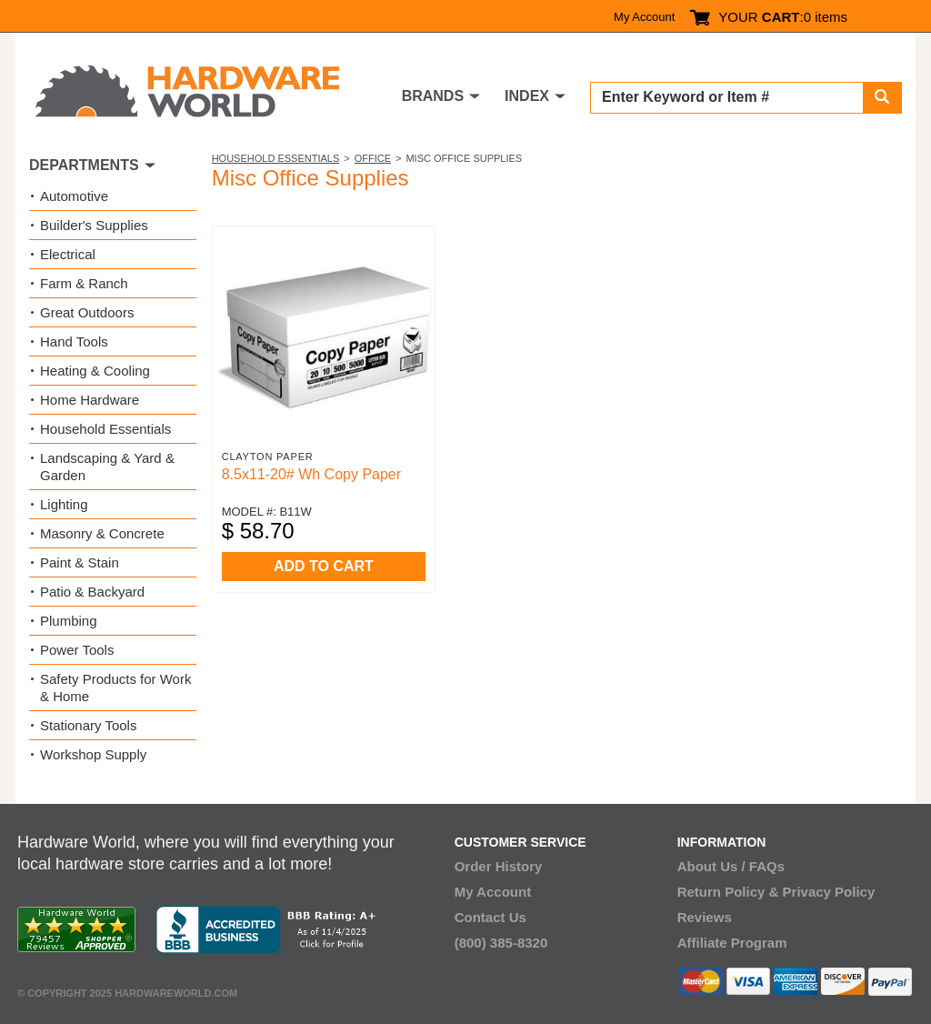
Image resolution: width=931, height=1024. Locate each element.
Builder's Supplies (94, 225)
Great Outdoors (87, 312)
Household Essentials (276, 158)
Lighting (64, 504)
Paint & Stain (79, 562)
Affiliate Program (732, 942)
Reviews (704, 917)
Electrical (67, 254)
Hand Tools (74, 341)
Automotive (74, 196)
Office (373, 158)
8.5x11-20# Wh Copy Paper (311, 474)
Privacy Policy (829, 891)
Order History (499, 866)
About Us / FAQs (731, 866)
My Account (644, 17)
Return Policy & (728, 891)
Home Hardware (89, 399)
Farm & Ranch (84, 283)
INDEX (527, 96)
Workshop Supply (93, 754)
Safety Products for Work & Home (115, 687)
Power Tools (77, 650)
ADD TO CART (324, 566)
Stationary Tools (88, 725)
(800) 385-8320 (501, 942)
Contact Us (490, 917)
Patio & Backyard (92, 591)
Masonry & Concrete (102, 533)
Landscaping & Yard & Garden (107, 466)
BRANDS (433, 96)
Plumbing (68, 620)
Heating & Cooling (95, 370)
